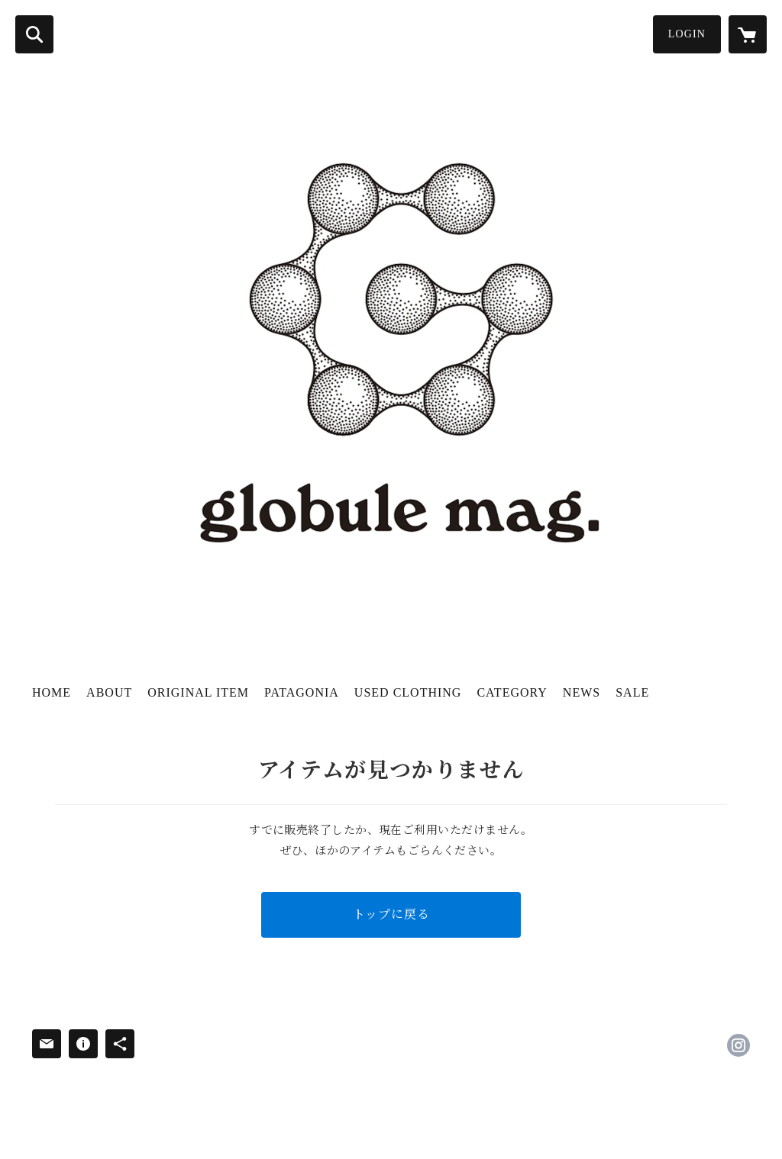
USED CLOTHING (408, 692)
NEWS (581, 692)
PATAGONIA (301, 692)
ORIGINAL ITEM (198, 692)
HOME (51, 692)
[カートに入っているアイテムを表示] (748, 34)
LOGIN (687, 34)
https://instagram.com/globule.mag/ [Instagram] (738, 1045)
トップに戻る (391, 914)
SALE (632, 692)
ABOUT (109, 692)
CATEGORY (512, 692)
